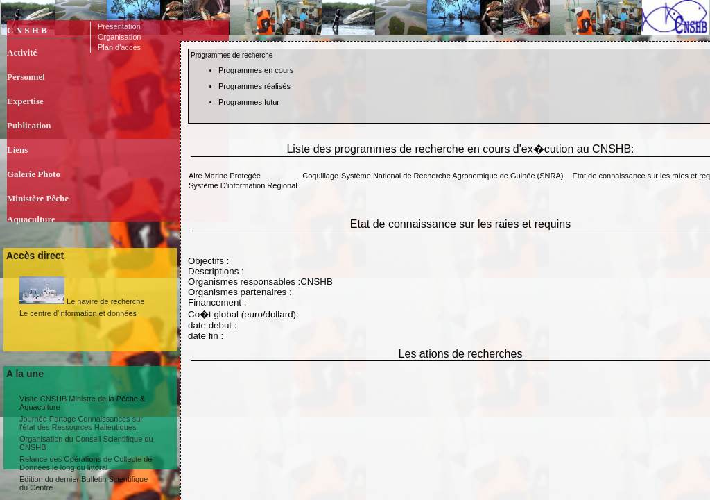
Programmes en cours (255, 70)
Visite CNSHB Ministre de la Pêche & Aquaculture (82, 402)
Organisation (119, 37)
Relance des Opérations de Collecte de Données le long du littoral (85, 463)
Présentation (119, 26)
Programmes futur (248, 102)
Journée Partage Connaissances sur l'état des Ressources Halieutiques (81, 423)
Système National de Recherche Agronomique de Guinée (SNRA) (452, 176)
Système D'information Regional (243, 185)
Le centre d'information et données (78, 313)
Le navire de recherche (82, 291)
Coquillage (320, 176)
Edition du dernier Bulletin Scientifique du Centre (83, 483)
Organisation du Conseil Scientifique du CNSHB (86, 443)
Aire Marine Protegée (225, 176)
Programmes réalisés (254, 86)
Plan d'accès (119, 47)
